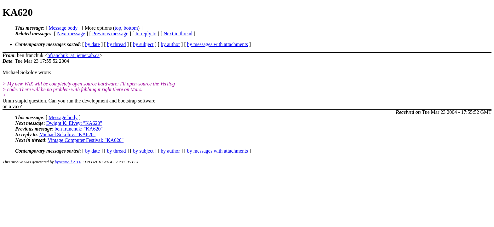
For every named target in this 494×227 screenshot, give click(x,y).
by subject (143, 44)
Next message (71, 33)
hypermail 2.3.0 (68, 162)
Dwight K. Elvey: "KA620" (74, 123)
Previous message (110, 33)
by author (170, 44)
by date (92, 44)
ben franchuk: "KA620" (79, 128)
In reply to (146, 33)
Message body (63, 28)
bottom (130, 28)
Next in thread (178, 33)
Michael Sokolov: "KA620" (67, 134)
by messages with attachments (217, 44)
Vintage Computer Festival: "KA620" (85, 140)
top (118, 28)
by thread (116, 44)
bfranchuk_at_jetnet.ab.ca (74, 55)
